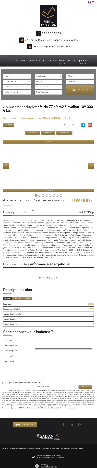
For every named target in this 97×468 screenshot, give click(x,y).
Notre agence (58, 60)
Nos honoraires (65, 445)
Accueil (8, 60)
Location (25, 60)
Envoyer (85, 384)
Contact (70, 60)
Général (7, 295)
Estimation (36, 60)
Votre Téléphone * (11, 347)
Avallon (14, 115)
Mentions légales (55, 445)
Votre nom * (9, 337)
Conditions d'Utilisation (55, 404)
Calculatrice (64, 129)
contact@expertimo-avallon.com (51, 46)
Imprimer (48, 129)
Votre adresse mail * (12, 342)
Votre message (10, 358)
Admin (81, 445)
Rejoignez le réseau (84, 60)
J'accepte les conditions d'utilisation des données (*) (23, 379)
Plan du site (45, 445)
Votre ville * (9, 353)
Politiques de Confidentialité (35, 404)
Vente (16, 60)
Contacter (32, 129)
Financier (27, 295)
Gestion (46, 60)
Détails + (17, 295)
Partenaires (74, 445)
